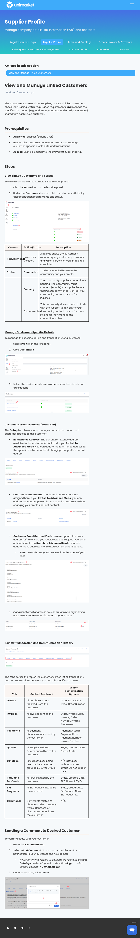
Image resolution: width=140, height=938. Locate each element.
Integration (103, 49)
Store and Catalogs (79, 42)
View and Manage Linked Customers (30, 73)
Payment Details (78, 49)
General (125, 49)
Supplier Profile (52, 42)
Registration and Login (23, 42)
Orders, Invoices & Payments (115, 42)
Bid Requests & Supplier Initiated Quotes (35, 49)
